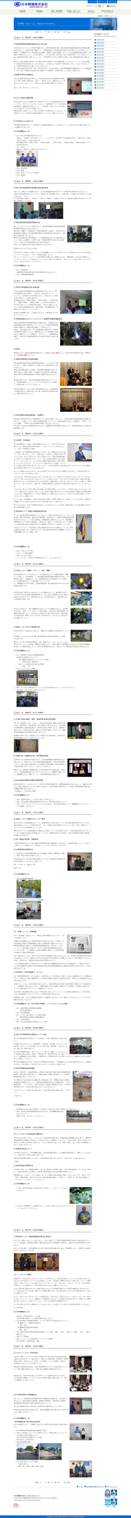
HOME (100, 16)
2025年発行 (100, 43)
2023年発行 (100, 49)
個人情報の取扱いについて (95, 1486)
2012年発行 (100, 82)
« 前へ (37, 32)
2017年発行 (100, 67)
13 (58, 32)
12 (55, 32)
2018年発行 (100, 64)
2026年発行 (100, 40)
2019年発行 (100, 61)
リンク (81, 1486)
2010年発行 (100, 88)
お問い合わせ (112, 2)
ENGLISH (112, 6)
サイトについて (112, 1486)
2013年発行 (100, 79)
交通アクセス (102, 2)
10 (49, 32)
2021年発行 (100, 55)
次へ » (69, 32)
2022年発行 (100, 52)
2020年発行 (100, 58)
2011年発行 (100, 85)
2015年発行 (100, 73)
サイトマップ (92, 2)
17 (64, 32)
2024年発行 (100, 46)
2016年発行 (100, 70)
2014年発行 (100, 76)
